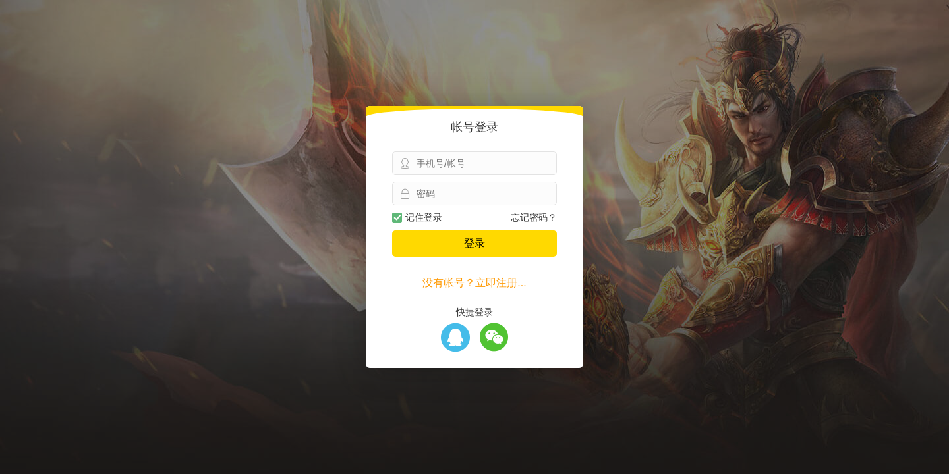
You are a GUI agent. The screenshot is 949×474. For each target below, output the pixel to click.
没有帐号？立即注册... (474, 282)
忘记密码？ (534, 217)
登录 (474, 243)
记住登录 (417, 217)
